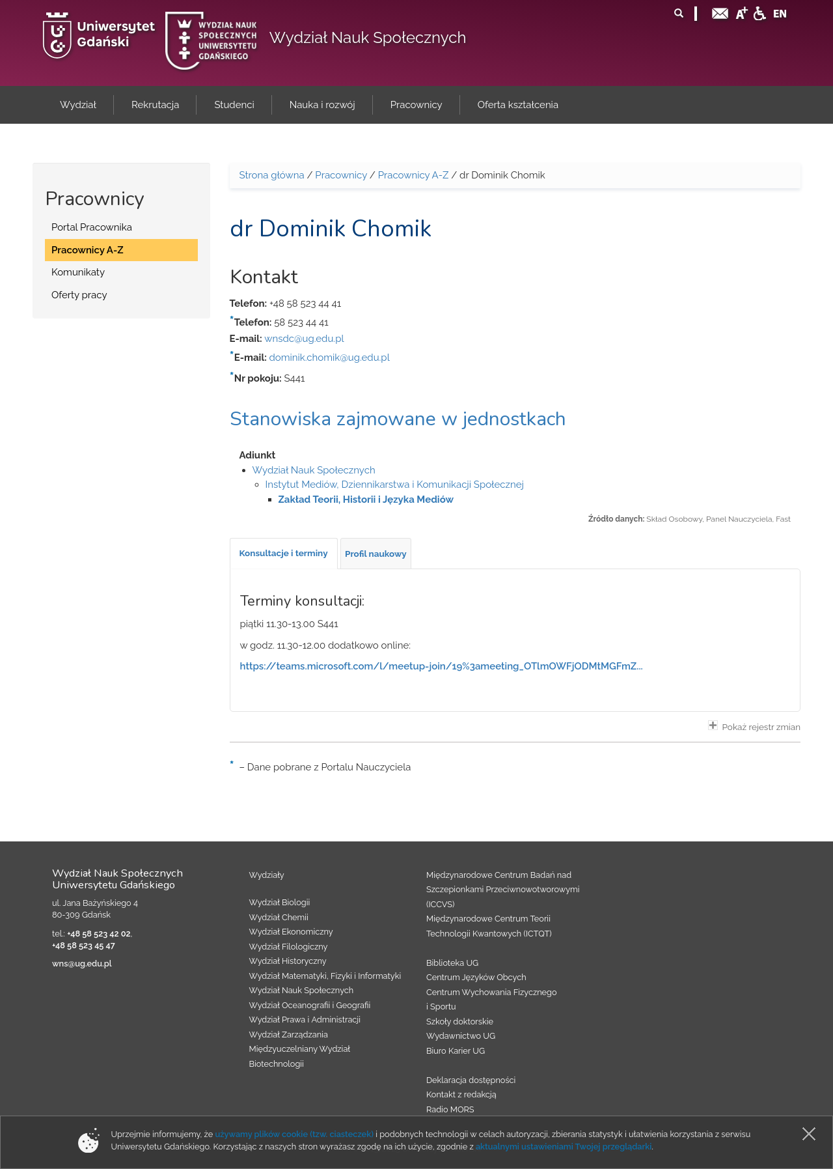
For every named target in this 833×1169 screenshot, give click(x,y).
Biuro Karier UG (455, 1051)
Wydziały (266, 875)
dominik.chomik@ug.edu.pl (329, 357)
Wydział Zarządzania (288, 1034)
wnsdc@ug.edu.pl (304, 339)
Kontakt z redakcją (461, 1094)
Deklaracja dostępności (470, 1080)
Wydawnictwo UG (460, 1036)
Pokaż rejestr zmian (754, 726)
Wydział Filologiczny (288, 946)
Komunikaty (78, 272)
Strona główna (272, 175)
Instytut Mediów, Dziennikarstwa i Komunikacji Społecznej (395, 484)
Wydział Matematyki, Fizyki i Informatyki (325, 976)
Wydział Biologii (279, 902)
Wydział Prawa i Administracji (305, 1019)
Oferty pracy (79, 295)
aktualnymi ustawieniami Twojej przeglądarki (563, 1146)
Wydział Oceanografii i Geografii (310, 1005)
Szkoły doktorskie (459, 1021)
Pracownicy (341, 175)
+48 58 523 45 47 (83, 945)
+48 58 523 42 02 (98, 933)
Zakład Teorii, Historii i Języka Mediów (366, 499)
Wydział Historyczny (288, 961)
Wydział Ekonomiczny (291, 932)
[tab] (284, 553)
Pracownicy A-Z (87, 250)
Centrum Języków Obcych (476, 977)
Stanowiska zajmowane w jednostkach (398, 419)
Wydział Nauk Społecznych (368, 37)
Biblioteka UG (452, 963)
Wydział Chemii (278, 917)
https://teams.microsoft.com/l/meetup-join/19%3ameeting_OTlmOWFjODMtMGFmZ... (441, 666)
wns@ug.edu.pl (82, 963)
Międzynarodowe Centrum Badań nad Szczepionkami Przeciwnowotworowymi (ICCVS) (503, 889)
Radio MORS (450, 1109)
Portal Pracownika (91, 227)
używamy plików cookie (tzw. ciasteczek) (294, 1134)
